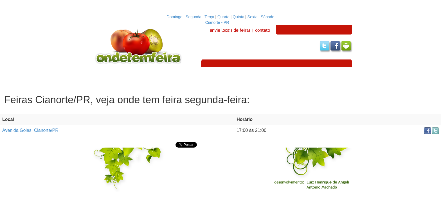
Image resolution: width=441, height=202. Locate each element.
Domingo (175, 17)
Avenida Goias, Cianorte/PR (30, 130)
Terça (209, 17)
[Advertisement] (220, 80)
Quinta (238, 17)
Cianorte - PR (220, 22)
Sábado (267, 17)
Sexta (253, 17)
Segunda (193, 17)
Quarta (223, 17)
